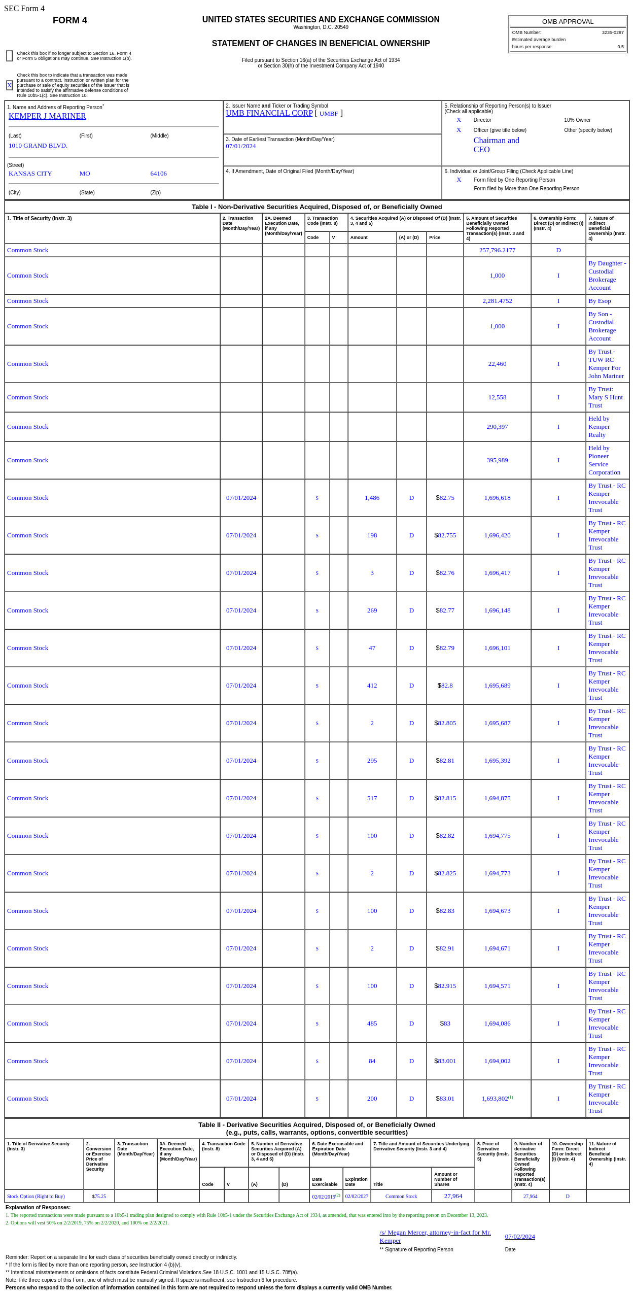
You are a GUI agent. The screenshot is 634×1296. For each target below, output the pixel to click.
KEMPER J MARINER (47, 116)
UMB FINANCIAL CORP (269, 113)
